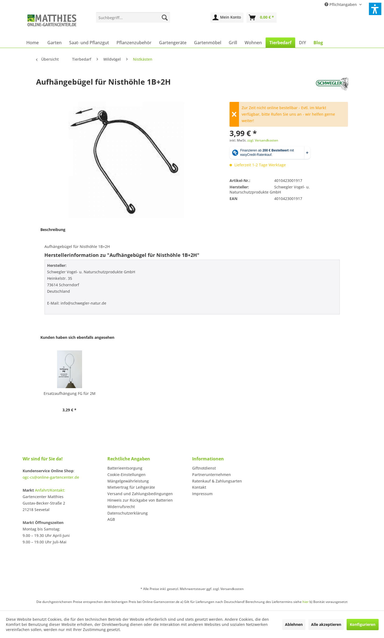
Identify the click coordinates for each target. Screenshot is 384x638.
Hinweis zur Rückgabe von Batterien (140, 500)
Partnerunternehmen (211, 474)
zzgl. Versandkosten (262, 140)
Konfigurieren (362, 624)
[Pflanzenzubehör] (134, 42)
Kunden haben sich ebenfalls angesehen (77, 337)
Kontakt (199, 487)
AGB (111, 519)
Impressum (202, 493)
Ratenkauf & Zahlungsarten (217, 481)
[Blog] (318, 42)
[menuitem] (133, 17)
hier (305, 601)
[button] (375, 9)
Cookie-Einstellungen (126, 474)
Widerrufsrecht (121, 506)
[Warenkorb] (261, 17)
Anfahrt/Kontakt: (50, 490)
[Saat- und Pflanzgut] (89, 42)
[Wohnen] (253, 42)
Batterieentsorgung (124, 468)
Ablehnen (294, 624)
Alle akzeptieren (326, 624)
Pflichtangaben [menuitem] (341, 4)
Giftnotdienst (204, 468)
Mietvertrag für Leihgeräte (131, 487)
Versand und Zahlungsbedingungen (140, 493)
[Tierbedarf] (280, 42)
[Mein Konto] (227, 17)
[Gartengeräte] (172, 42)
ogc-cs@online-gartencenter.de (51, 477)
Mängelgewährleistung (128, 481)
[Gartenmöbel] (207, 42)
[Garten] (54, 42)
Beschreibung (52, 229)
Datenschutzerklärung (127, 513)
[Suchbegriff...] (133, 17)
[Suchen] (164, 17)
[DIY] (302, 42)
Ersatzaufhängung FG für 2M (70, 393)
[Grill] (233, 42)
